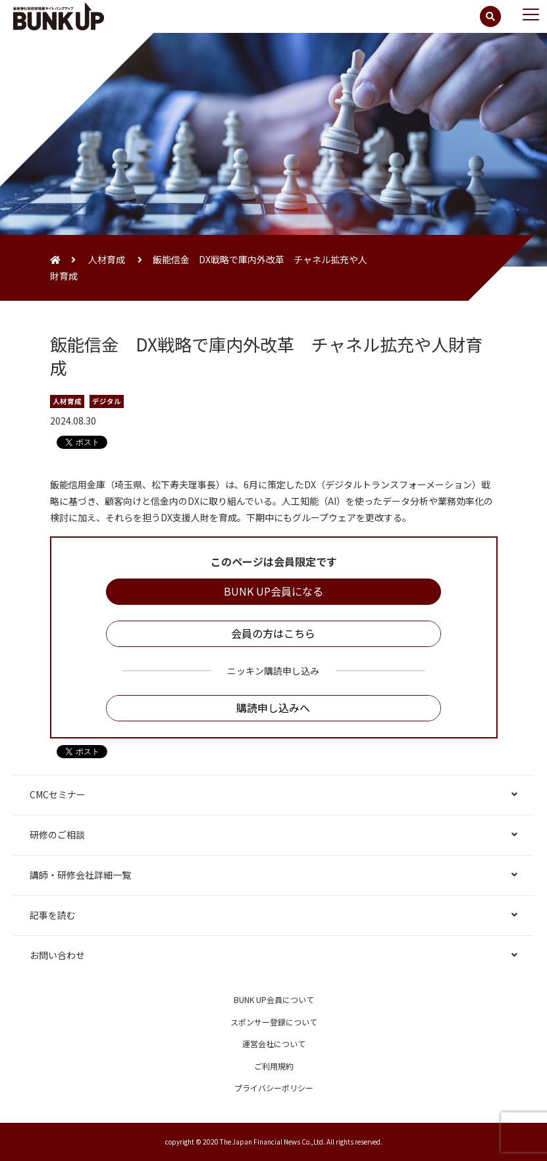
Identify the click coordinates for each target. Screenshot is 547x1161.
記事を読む (53, 914)
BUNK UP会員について (274, 999)
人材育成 (106, 259)
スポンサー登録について (273, 1021)
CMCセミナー (58, 794)
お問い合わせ (57, 955)
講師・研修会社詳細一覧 (80, 874)
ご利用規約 (274, 1065)
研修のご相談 (57, 834)
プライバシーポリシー (273, 1087)
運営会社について (273, 1043)
